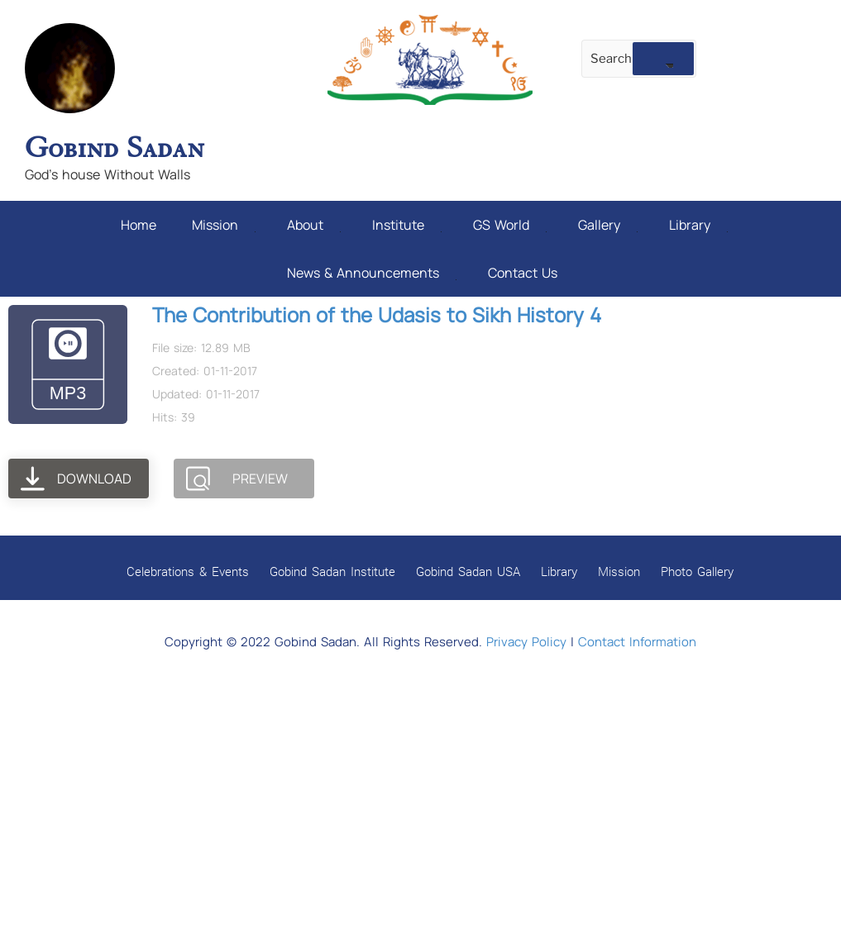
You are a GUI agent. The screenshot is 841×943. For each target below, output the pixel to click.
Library (698, 225)
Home (138, 225)
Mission (224, 225)
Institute (407, 225)
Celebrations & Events (188, 571)
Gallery (608, 225)
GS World (510, 225)
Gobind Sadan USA (468, 571)
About (314, 225)
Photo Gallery (697, 571)
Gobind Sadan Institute (332, 571)
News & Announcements (371, 273)
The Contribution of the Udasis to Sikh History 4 (376, 314)
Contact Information (637, 641)
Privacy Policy (526, 641)
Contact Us (522, 273)
